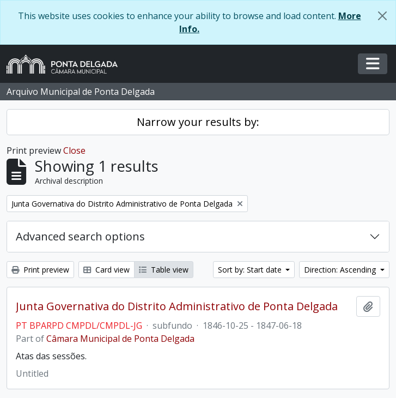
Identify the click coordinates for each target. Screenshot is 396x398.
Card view (106, 269)
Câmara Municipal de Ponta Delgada (120, 339)
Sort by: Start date (251, 269)
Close (74, 150)
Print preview (40, 269)
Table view (163, 269)
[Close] (382, 16)
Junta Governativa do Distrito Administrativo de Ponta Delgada (177, 306)
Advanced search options (80, 236)
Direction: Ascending (341, 269)
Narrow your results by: (198, 121)
